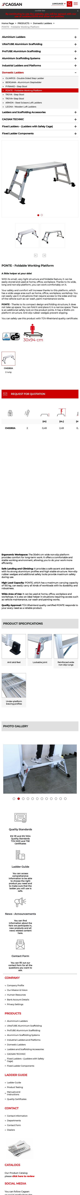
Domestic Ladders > (44, 23)
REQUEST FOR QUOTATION (28, 399)
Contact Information (17, 1041)
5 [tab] (32, 797)
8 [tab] (46, 797)
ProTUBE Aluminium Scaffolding (20, 52)
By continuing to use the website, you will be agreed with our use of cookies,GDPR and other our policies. (40, 15)
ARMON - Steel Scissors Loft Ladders (23, 106)
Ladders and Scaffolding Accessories (22, 115)
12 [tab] (65, 797)
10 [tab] (56, 797)
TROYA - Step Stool (14, 98)
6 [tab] (37, 797)
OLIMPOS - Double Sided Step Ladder (24, 81)
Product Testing (15, 1013)
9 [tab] (51, 797)
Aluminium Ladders (13, 37)
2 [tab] (42, 221)
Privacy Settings (15, 929)
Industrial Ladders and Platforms (20, 68)
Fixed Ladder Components (17, 138)
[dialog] (74, 1189)
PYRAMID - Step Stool (16, 89)
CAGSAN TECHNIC (11, 123)
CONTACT (12, 1034)
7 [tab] (42, 797)
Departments (14, 1046)
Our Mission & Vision (17, 914)
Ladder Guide (14, 1008)
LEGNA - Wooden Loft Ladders (20, 110)
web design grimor (40, 1191)
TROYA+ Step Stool (14, 102)
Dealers (11, 1056)
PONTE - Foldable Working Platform (20, 27)
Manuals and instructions (13, 1018)
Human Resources (16, 919)
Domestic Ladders (12, 75)
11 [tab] (60, 797)
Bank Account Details (18, 924)
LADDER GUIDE (16, 1000)
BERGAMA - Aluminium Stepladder (23, 85)
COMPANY (12, 902)
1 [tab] (38, 221)
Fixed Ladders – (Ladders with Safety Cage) (26, 131)
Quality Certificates (16, 1025)
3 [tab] (23, 797)
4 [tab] (28, 797)
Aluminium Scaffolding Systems (20, 60)
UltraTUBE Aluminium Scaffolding (21, 45)
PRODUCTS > (25, 23)
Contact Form (14, 1051)
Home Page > (10, 23)
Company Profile (15, 910)
